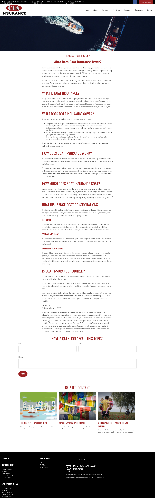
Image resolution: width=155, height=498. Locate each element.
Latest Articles (44, 463)
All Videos (42, 465)
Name (20, 344)
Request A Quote (146, 2)
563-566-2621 (37, 3)
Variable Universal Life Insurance (72, 422)
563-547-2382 (7, 3)
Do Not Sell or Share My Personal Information (92, 474)
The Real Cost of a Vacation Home (33, 422)
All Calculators (44, 467)
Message (21, 357)
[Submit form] (22, 374)
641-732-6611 (69, 3)
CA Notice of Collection (77, 474)
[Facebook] (135, 2)
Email (80, 344)
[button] (86, 10)
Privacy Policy (69, 474)
